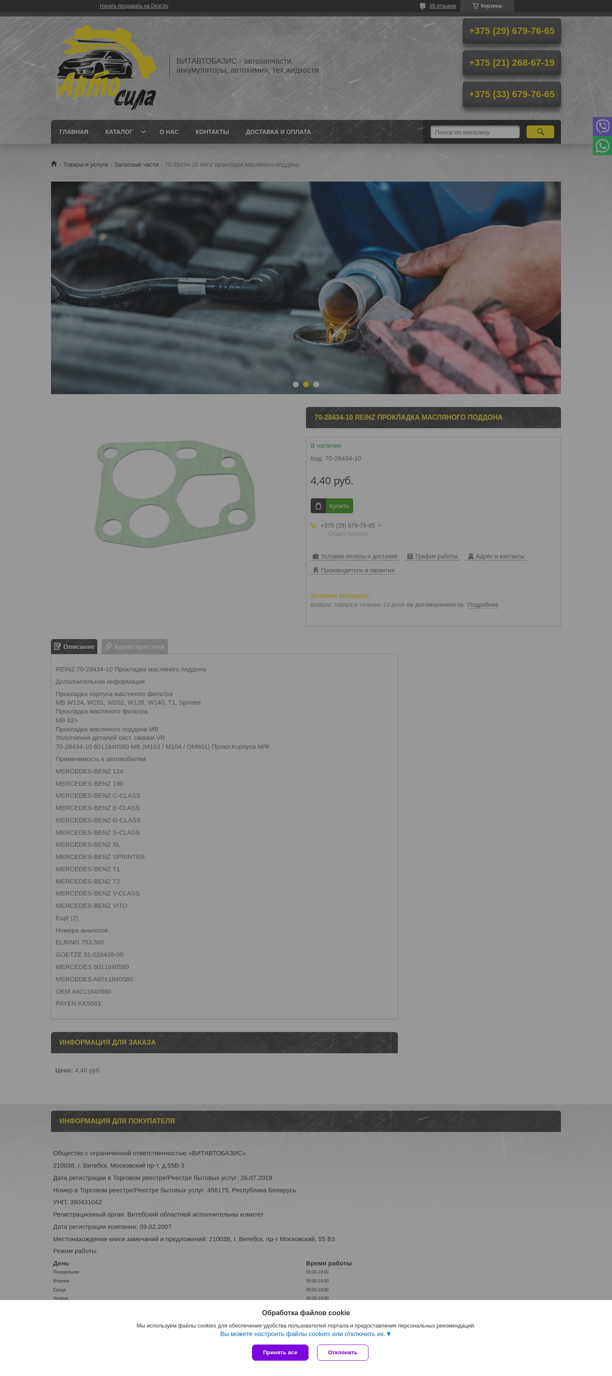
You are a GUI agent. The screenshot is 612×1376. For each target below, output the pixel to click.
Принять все (280, 1352)
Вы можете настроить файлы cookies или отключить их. (302, 1333)
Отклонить (342, 1352)
